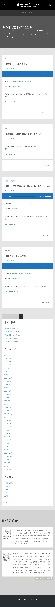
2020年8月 (8, 388)
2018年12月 (8, 450)
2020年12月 (8, 375)
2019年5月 (8, 434)
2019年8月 (8, 424)
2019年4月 (8, 437)
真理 (13, 181)
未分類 (6, 496)
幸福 (6, 251)
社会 (6, 59)
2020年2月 (8, 405)
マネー (6, 490)
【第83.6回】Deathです (12, 332)
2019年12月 (8, 411)
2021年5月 (8, 359)
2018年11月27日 (10, 68)
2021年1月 (8, 372)
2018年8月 (8, 463)
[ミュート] (42, 74)
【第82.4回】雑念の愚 (11, 342)
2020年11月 (8, 378)
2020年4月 (8, 398)
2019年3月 (8, 440)
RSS (19, 86)
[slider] (47, 74)
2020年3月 (8, 401)
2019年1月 (8, 447)
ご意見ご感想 (8, 181)
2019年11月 (8, 414)
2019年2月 (8, 444)
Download (28, 82)
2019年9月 (8, 421)
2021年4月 (8, 362)
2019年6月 (8, 431)
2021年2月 (8, 369)
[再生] (5, 74)
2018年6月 (8, 470)
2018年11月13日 (10, 190)
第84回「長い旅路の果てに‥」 (14, 329)
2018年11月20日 (10, 138)
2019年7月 (8, 427)
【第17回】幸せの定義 (14, 256)
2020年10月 (8, 382)
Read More (45, 113)
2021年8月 (8, 356)
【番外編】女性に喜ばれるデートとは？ (21, 134)
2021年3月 (8, 365)
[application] (27, 76)
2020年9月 (8, 385)
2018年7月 (8, 467)
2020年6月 (8, 391)
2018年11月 (8, 453)
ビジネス (7, 487)
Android (14, 86)
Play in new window (17, 82)
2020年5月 (8, 395)
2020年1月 (8, 408)
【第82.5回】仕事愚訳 (11, 339)
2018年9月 (8, 460)
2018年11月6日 (9, 260)
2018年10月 (8, 457)
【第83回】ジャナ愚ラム (12, 335)
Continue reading (12, 102)
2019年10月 (8, 418)
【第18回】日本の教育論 (15, 64)
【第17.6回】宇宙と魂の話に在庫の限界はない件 (25, 186)
